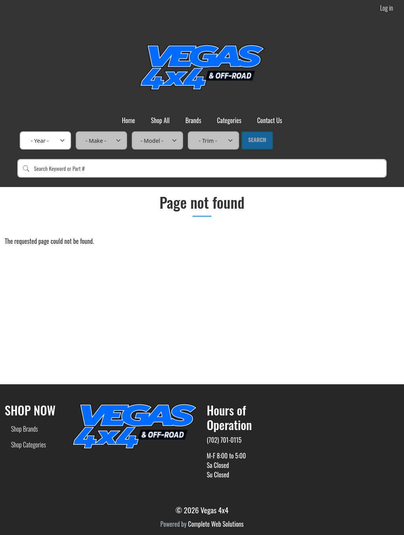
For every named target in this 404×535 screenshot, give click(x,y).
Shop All (160, 120)
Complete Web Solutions (215, 524)
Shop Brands (24, 429)
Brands (193, 120)
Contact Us (269, 120)
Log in (386, 8)
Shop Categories (28, 444)
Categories (229, 120)
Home (128, 120)
